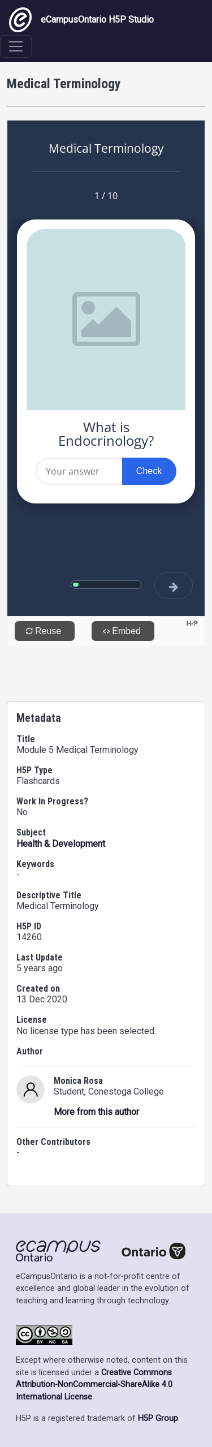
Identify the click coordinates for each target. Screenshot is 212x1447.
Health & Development (60, 843)
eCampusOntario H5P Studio (81, 19)
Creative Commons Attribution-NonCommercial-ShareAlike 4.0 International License (94, 1385)
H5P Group (158, 1418)
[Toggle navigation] (16, 46)
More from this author (96, 1111)
